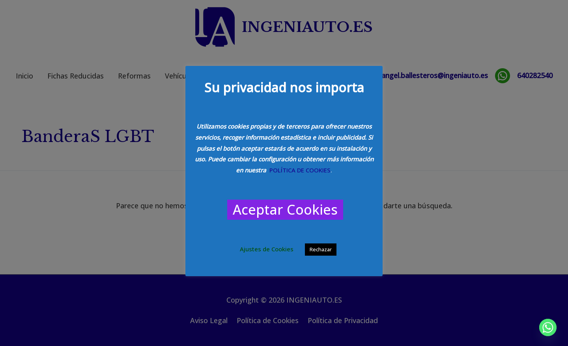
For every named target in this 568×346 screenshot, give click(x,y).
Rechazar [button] (321, 249)
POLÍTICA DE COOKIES (300, 170)
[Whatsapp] (548, 327)
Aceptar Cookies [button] (285, 209)
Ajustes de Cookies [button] (266, 249)
